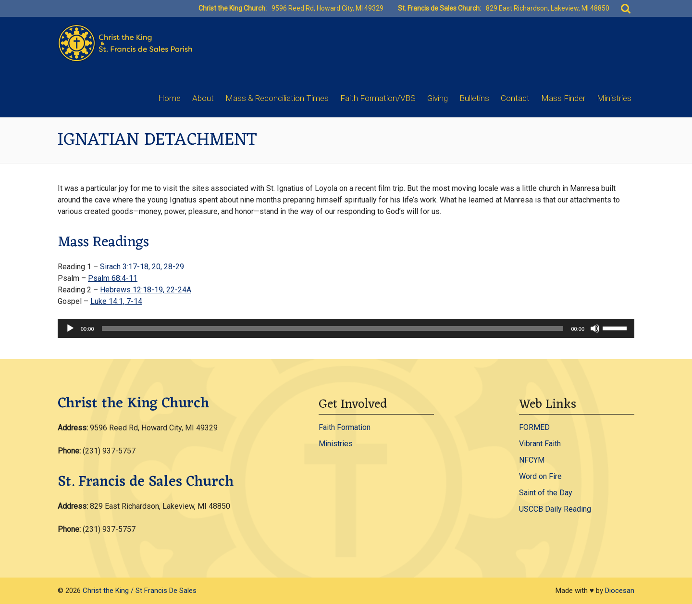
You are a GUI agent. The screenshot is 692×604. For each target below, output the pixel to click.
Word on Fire (540, 476)
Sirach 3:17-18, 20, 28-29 (142, 266)
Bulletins (474, 98)
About (203, 98)
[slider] (333, 328)
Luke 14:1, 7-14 (116, 301)
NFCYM (531, 460)
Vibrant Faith (540, 443)
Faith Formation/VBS (378, 98)
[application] (346, 328)
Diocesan (619, 590)
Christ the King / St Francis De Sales (140, 590)
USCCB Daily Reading (555, 509)
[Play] (70, 328)
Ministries (614, 98)
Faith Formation (345, 427)
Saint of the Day (545, 492)
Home (169, 98)
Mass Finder (563, 98)
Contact (515, 98)
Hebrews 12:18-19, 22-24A (145, 289)
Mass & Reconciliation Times (277, 98)
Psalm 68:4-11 (112, 278)
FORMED (534, 427)
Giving (437, 98)
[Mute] (595, 328)
